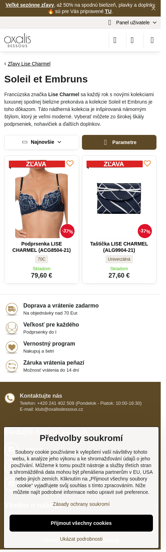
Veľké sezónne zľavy (30, 5)
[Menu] (152, 40)
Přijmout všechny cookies (81, 523)
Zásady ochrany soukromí (81, 504)
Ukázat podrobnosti (81, 539)
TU (108, 11)
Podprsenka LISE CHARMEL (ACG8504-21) (41, 247)
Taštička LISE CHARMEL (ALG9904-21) (119, 247)
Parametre (119, 142)
